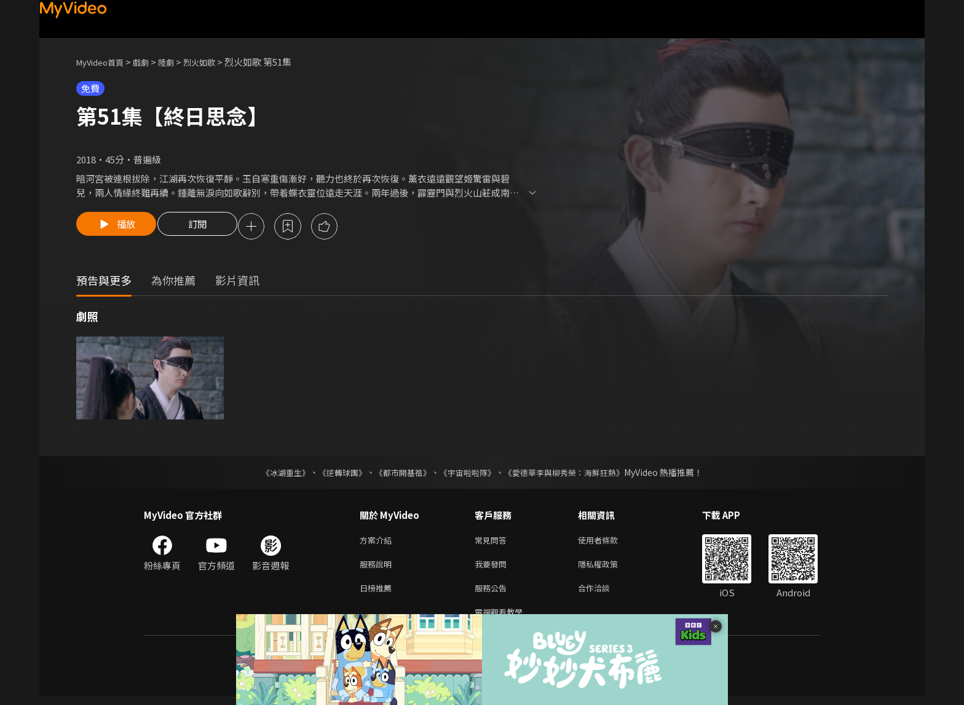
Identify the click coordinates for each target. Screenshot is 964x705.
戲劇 (150, 61)
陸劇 (178, 61)
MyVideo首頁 (104, 61)
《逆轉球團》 (335, 474)
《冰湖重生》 (275, 474)
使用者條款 (608, 542)
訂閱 (206, 227)
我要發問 (493, 568)
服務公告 (493, 594)
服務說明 (378, 568)
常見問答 (493, 542)
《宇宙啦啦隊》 (468, 474)
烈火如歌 (215, 61)
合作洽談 (603, 594)
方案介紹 (378, 542)
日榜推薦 (378, 594)
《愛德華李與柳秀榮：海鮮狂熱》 (571, 474)
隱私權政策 (608, 568)
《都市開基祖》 (399, 474)
